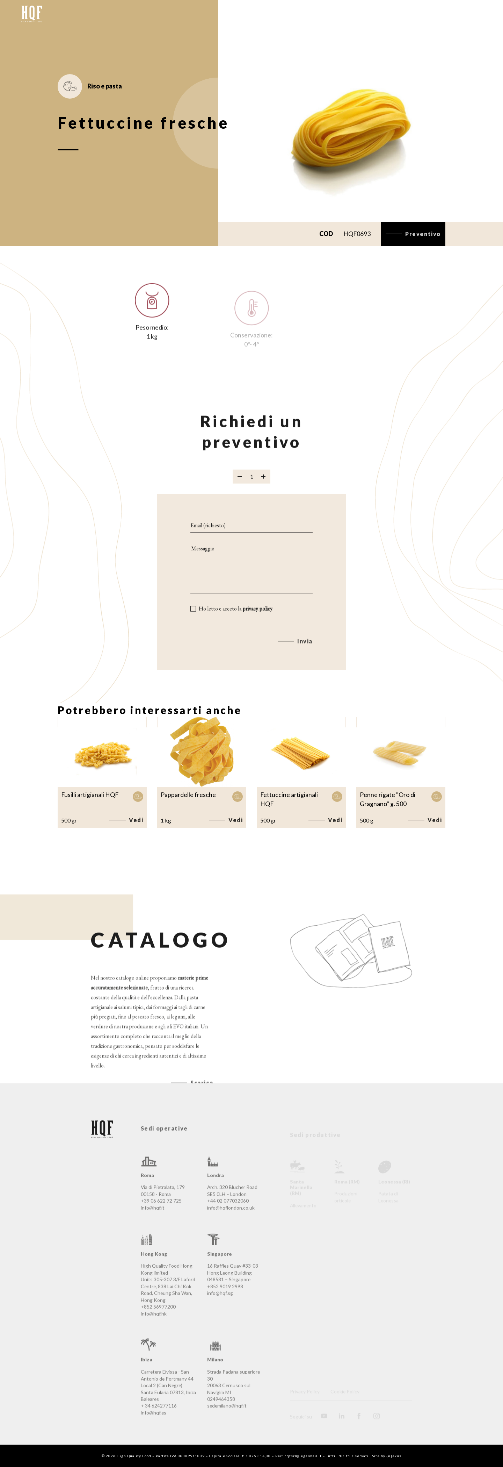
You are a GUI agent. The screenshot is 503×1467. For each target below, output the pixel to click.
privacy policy (257, 616)
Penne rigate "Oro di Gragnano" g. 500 (387, 799)
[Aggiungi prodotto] (263, 485)
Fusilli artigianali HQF (89, 794)
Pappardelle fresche (188, 794)
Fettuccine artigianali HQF (289, 799)
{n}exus (393, 1456)
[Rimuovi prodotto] (240, 485)
